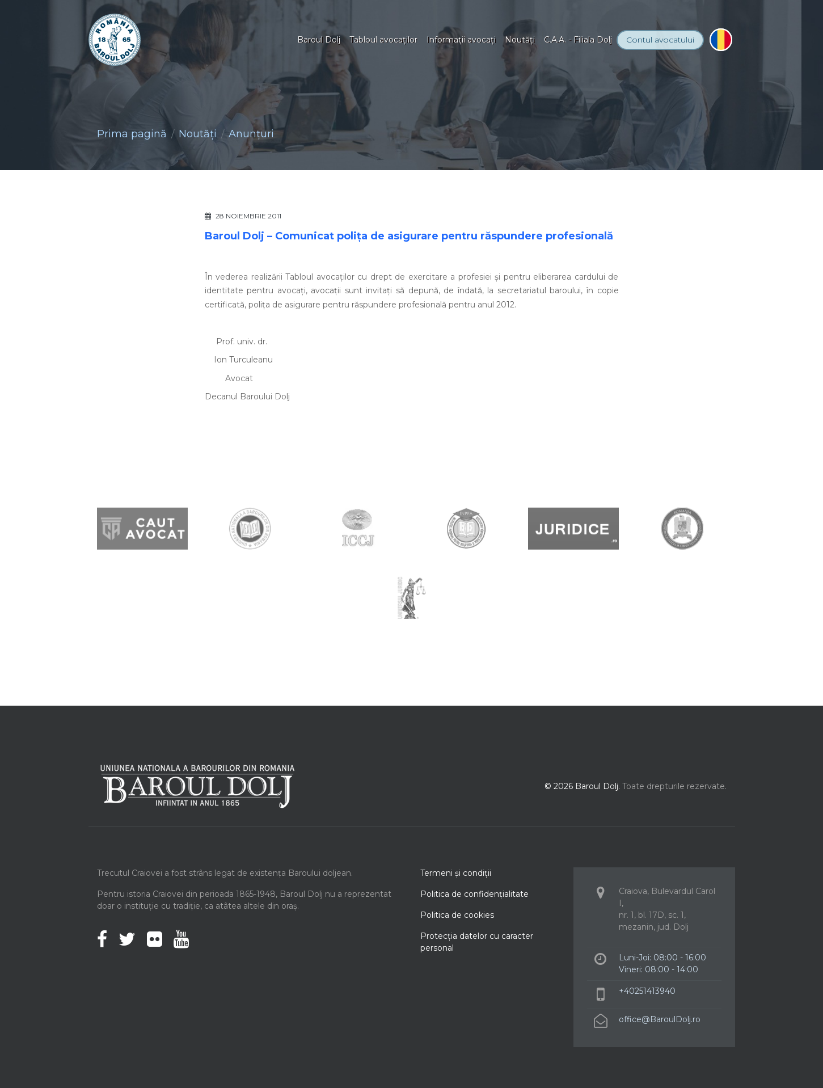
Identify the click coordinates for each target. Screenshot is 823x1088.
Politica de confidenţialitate (474, 894)
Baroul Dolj (318, 40)
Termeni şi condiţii (455, 873)
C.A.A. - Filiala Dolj (578, 40)
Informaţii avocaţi (461, 40)
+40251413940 (647, 991)
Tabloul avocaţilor (383, 40)
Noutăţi (520, 40)
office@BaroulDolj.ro (659, 1019)
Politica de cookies (457, 915)
